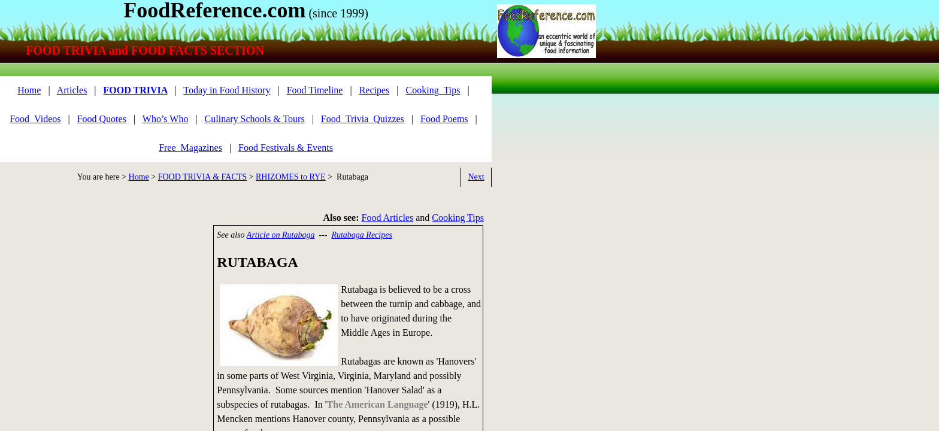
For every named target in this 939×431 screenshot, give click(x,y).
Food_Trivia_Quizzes (362, 119)
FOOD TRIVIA (136, 90)
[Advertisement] (102, 309)
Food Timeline (315, 90)
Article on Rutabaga (281, 234)
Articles (72, 90)
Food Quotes (101, 119)
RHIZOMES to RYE (291, 176)
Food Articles (388, 218)
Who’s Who (166, 119)
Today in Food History (226, 90)
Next (476, 176)
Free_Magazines (190, 147)
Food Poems (444, 119)
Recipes (374, 90)
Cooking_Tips (433, 90)
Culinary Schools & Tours (255, 119)
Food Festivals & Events (285, 147)
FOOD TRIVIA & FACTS (202, 176)
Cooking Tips (458, 218)
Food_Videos (35, 119)
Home (139, 176)
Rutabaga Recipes (361, 234)
